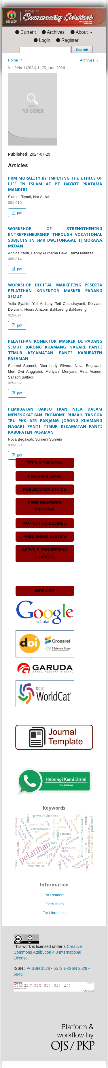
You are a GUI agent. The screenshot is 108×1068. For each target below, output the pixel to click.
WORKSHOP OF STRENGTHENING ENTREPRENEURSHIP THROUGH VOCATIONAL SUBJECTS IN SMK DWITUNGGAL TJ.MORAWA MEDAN (55, 237)
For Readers (53, 895)
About (82, 32)
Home (13, 60)
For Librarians (53, 913)
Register (70, 40)
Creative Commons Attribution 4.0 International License (48, 952)
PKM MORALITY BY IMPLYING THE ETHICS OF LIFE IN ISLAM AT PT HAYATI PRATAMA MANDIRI (55, 183)
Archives (56, 32)
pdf (19, 212)
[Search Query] (45, 50)
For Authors (54, 904)
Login (44, 40)
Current (28, 32)
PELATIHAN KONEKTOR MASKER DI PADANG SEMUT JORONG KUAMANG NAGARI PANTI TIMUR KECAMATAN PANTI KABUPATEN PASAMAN (55, 349)
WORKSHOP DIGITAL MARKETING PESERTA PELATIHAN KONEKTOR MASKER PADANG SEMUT (55, 290)
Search (82, 50)
